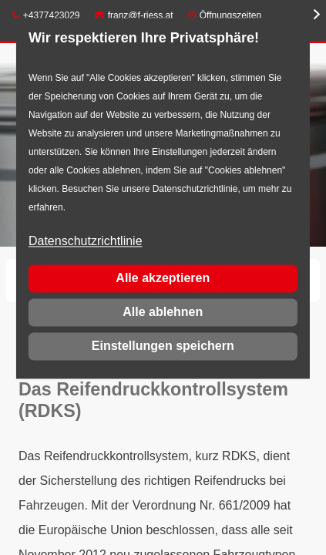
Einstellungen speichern (163, 345)
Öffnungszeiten (231, 15)
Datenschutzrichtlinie (86, 241)
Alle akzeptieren (163, 277)
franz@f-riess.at (134, 15)
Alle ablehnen (163, 311)
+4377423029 (46, 15)
